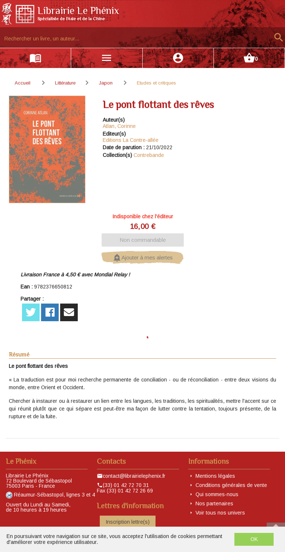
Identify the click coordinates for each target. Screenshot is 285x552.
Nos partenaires (214, 503)
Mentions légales (215, 476)
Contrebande (149, 155)
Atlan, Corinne (119, 126)
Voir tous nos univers (220, 513)
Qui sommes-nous (217, 494)
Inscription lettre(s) (128, 522)
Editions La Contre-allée (130, 140)
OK (254, 539)
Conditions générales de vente (231, 485)
